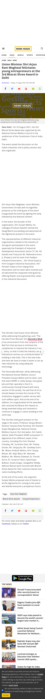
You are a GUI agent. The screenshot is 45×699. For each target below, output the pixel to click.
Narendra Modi (35, 339)
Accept (6, 695)
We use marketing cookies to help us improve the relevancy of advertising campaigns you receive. (24, 689)
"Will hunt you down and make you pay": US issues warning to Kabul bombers (2, 352)
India (12, 55)
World (21, 55)
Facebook (6, 523)
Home (4, 55)
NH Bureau (5, 83)
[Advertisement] (22, 22)
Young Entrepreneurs (31, 499)
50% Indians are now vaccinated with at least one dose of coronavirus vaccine (43, 352)
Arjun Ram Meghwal (18, 494)
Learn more (13, 685)
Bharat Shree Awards (11, 499)
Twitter (26, 523)
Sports (30, 55)
